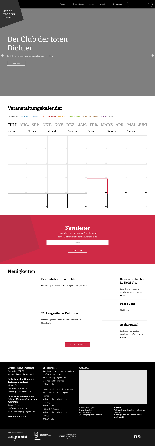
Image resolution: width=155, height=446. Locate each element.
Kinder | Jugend (74, 116)
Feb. (94, 124)
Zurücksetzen (13, 116)
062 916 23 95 (20, 388)
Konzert (36, 116)
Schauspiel (52, 116)
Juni (142, 124)
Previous (2, 55)
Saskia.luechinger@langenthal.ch (21, 411)
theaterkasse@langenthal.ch (54, 377)
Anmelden (77, 250)
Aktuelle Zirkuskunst (90, 116)
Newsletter (117, 4)
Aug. (24, 124)
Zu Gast (104, 116)
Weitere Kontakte (17, 416)
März (107, 124)
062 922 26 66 (55, 374)
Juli (12, 124)
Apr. (120, 124)
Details (16, 63)
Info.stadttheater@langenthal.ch (21, 374)
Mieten (91, 4)
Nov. (59, 124)
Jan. (82, 124)
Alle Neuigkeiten (77, 345)
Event (111, 116)
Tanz (43, 116)
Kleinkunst (62, 116)
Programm (64, 4)
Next (152, 55)
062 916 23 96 (20, 408)
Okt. (47, 124)
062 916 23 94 (20, 371)
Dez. (70, 124)
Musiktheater (25, 116)
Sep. (36, 124)
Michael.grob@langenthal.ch (19, 392)
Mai (131, 124)
